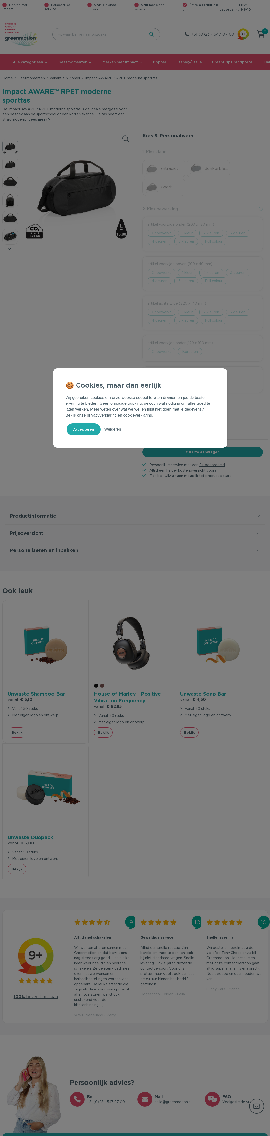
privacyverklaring (102, 415)
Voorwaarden (187, 1131)
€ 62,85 (88, 674)
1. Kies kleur (154, 152)
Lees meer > (39, 119)
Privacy (214, 1131)
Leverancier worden (154, 1068)
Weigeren (112, 429)
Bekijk (17, 700)
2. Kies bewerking (160, 190)
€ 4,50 (153, 661)
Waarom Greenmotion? (225, 1052)
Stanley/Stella (189, 62)
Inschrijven (219, 990)
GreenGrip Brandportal (232, 62)
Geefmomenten (72, 62)
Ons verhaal (215, 1044)
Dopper (159, 62)
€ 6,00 (220, 661)
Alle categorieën (25, 62)
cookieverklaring (137, 415)
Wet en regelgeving (87, 1060)
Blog (209, 1068)
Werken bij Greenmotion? (226, 1060)
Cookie (235, 1131)
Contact (76, 1044)
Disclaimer (259, 1131)
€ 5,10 (20, 668)
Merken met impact (120, 62)
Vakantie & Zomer (65, 78)
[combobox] (98, 34)
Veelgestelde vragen (87, 1052)
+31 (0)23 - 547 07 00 (212, 34)
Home (7, 78)
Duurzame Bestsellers (156, 1060)
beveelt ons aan (36, 827)
